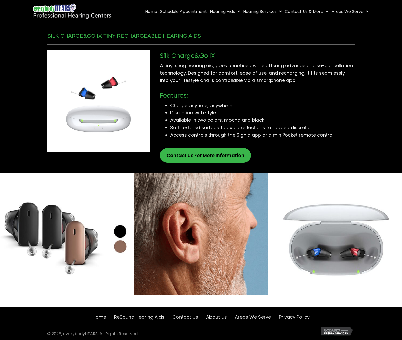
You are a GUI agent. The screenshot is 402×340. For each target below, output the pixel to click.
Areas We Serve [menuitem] (253, 317)
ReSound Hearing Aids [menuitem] (139, 317)
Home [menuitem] (99, 317)
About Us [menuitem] (216, 317)
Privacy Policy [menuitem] (294, 317)
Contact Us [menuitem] (185, 317)
